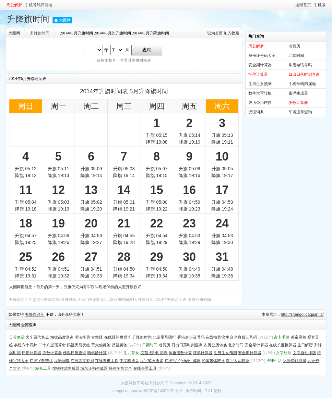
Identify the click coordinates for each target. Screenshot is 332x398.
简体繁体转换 (213, 360)
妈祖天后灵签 (78, 345)
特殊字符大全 (120, 368)
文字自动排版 (304, 353)
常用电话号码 (300, 65)
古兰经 (97, 337)
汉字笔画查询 (151, 360)
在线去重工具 (106, 360)
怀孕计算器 (202, 353)
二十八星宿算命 (52, 345)
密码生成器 (298, 93)
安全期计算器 (260, 65)
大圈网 (65, 20)
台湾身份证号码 (243, 337)
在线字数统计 (41, 360)
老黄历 (294, 46)
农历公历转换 (260, 102)
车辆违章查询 (300, 112)
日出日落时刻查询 (187, 345)
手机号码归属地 (38, 5)
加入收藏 (231, 33)
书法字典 (82, 337)
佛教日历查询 (74, 353)
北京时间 (296, 55)
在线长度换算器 (282, 345)
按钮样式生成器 (65, 368)
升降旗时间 (28, 19)
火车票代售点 (37, 337)
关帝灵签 (298, 337)
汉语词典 (256, 112)
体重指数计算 (180, 353)
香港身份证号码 (191, 337)
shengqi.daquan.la (126, 391)
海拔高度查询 (62, 337)
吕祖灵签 (119, 345)
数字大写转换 (260, 93)
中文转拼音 (129, 360)
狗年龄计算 (97, 353)
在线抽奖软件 (217, 337)
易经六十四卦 (25, 345)
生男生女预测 (260, 84)
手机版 (320, 5)
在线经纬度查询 (117, 337)
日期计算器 (31, 353)
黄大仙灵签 (101, 345)
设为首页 (215, 33)
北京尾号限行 (164, 337)
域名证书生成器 (94, 368)
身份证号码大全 (262, 55)
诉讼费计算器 (294, 360)
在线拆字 (172, 360)
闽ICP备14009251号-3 (162, 391)
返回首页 (303, 5)
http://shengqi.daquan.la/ (302, 314)
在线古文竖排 (82, 360)
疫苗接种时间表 (154, 353)
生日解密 (305, 345)
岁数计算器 (52, 353)
